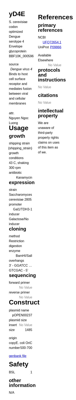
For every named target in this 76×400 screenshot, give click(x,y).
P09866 (55, 47)
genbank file (17, 356)
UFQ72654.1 (52, 42)
